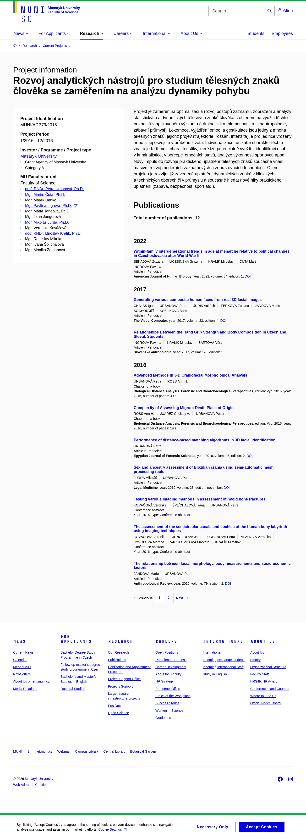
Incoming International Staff (223, 667)
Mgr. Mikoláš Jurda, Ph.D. (47, 222)
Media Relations (25, 689)
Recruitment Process (170, 660)
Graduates (163, 718)
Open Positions (166, 652)
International (223, 641)
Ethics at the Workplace (173, 696)
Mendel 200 (22, 667)
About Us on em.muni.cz (31, 681)
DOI (248, 276)
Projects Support (120, 686)
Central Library (115, 751)
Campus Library (87, 751)
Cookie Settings (112, 831)
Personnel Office (167, 689)
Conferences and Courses (269, 689)
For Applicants (76, 639)
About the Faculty (168, 674)
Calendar (20, 660)
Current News (23, 652)
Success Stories (167, 703)
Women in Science (169, 710)
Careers (166, 641)
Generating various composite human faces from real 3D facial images (198, 300)
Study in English (215, 674)
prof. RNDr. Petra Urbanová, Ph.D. (54, 189)
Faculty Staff (259, 674)
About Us (262, 641)
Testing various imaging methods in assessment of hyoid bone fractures (199, 499)
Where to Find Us (263, 696)
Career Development (170, 667)
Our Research (118, 652)
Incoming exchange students (224, 660)
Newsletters (22, 674)
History (255, 660)
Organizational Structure (268, 667)
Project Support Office (124, 679)
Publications (117, 660)
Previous (143, 598)
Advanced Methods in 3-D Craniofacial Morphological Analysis (190, 375)
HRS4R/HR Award (264, 681)
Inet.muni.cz (43, 751)
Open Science (118, 713)
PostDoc (114, 706)
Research (120, 641)
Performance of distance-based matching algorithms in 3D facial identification (204, 440)
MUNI (17, 751)
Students (255, 33)
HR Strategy (164, 681)
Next (182, 598)
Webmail (63, 751)
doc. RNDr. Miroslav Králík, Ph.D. (53, 233)
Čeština (285, 10)
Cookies (41, 785)
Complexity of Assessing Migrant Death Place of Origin (184, 408)
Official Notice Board (265, 703)
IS (28, 751)
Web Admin (21, 785)
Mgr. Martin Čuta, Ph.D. (45, 195)
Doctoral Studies (72, 689)
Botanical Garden (143, 751)
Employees (282, 33)
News (19, 641)
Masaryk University (38, 156)
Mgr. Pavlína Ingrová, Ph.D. (51, 206)
